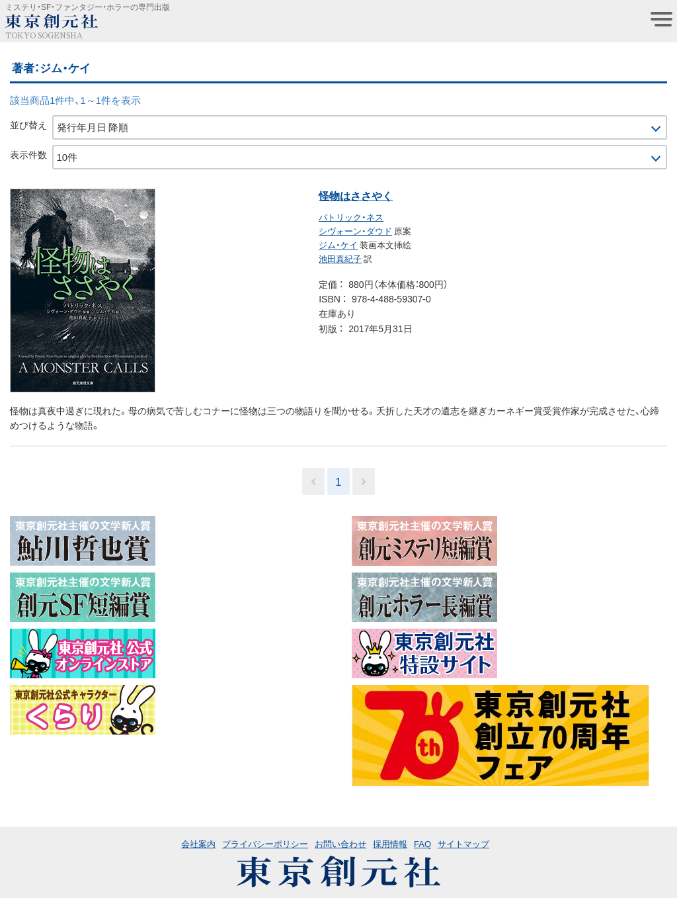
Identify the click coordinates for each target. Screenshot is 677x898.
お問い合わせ (340, 843)
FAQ (422, 843)
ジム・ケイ (338, 244)
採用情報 (390, 843)
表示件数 (28, 154)
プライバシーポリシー (265, 843)
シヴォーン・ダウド (355, 230)
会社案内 (198, 843)
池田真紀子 (340, 258)
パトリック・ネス (351, 216)
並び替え (28, 124)
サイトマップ (463, 843)
